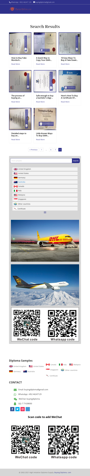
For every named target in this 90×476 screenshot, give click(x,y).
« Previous (34, 150)
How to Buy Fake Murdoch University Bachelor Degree (20, 61)
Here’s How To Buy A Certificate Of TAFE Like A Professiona (69, 99)
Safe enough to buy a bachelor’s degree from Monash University (44, 99)
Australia (19, 182)
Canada (19, 186)
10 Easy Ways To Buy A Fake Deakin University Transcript (69, 61)
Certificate (20, 208)
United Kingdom (22, 169)
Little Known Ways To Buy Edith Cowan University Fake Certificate (44, 136)
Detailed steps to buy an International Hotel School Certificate (19, 136)
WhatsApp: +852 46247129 (29, 394)
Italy (17, 190)
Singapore (20, 199)
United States (21, 173)
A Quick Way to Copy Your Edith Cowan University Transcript (44, 61)
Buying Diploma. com (62, 472)
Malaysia (19, 195)
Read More (15, 64)
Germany (19, 177)
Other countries (22, 204)
